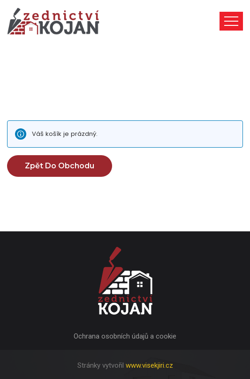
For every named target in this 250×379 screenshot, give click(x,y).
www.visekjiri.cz (149, 365)
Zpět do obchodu (59, 165)
